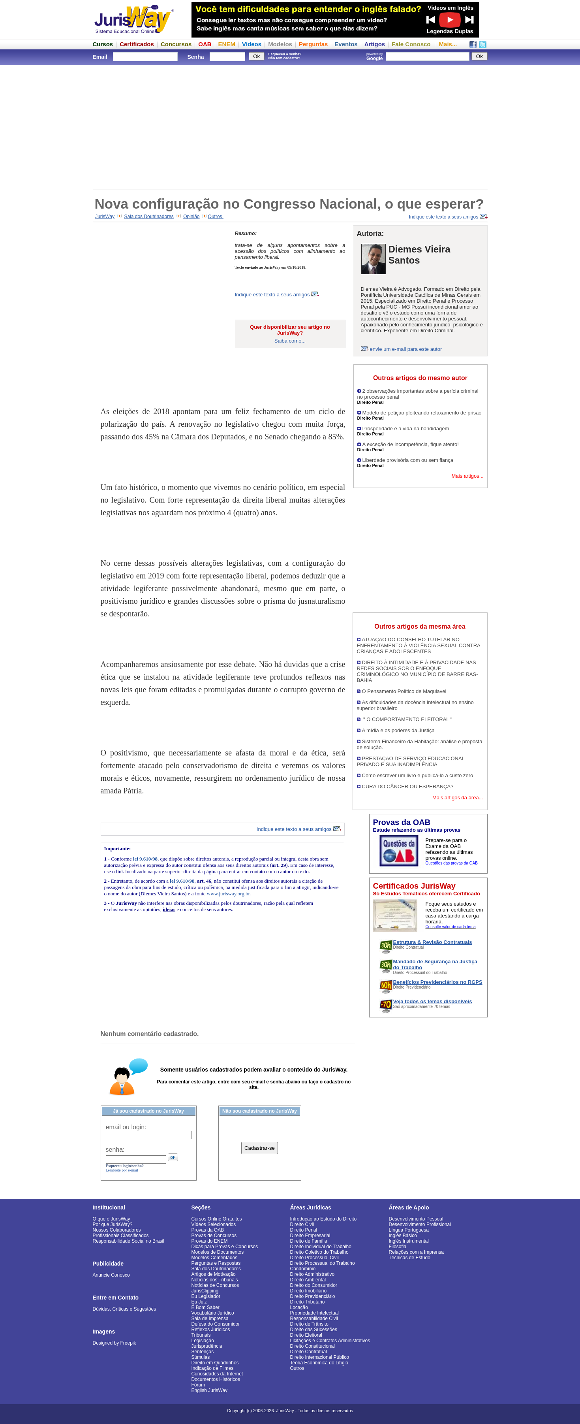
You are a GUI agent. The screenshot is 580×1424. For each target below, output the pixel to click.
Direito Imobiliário (308, 1291)
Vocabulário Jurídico (212, 1313)
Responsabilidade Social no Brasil (128, 1241)
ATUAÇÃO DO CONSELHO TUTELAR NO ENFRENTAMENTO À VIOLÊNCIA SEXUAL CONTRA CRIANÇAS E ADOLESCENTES (419, 645)
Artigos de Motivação (213, 1274)
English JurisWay (209, 1390)
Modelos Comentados (214, 1257)
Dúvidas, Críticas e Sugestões (124, 1309)
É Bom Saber (205, 1307)
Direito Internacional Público (319, 1357)
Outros (215, 216)
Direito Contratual (308, 1351)
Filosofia (398, 1246)
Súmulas (200, 1357)
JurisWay (104, 216)
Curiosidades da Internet (217, 1374)
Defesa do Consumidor (215, 1324)
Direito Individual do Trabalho (320, 1246)
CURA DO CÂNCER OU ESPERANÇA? (408, 786)
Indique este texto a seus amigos (448, 217)
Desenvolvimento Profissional (420, 1224)
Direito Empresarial (310, 1235)
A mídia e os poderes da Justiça (398, 730)
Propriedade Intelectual (314, 1313)
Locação (299, 1307)
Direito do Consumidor (313, 1285)
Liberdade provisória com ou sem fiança (408, 460)
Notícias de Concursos (215, 1285)
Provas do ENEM (209, 1241)
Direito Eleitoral (306, 1335)
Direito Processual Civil (314, 1257)
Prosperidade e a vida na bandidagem (405, 428)
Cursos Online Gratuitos (216, 1219)
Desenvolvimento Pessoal (416, 1219)
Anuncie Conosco (111, 1275)
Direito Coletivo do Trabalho (319, 1252)
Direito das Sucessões (313, 1329)
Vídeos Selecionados (213, 1224)
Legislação (202, 1340)
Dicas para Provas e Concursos (224, 1246)
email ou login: (126, 1127)
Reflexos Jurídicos (210, 1329)
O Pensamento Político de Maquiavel (404, 691)
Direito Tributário (307, 1302)
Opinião (191, 216)
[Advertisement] (290, 126)
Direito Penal (303, 1230)
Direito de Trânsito (309, 1324)
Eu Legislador (205, 1296)
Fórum (198, 1385)
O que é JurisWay (111, 1219)
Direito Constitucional (312, 1346)
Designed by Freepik (114, 1343)
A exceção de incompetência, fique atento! (410, 444)
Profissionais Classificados (121, 1235)
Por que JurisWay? (113, 1224)
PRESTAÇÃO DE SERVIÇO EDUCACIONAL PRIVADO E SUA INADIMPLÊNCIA (411, 761)
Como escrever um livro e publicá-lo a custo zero (417, 775)
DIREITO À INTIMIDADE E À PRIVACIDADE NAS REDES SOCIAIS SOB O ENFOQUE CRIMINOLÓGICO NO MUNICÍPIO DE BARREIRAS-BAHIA (417, 671)
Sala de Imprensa (210, 1318)
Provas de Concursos (214, 1235)
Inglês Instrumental (409, 1241)
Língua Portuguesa (409, 1230)
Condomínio (303, 1268)
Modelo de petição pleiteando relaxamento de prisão (422, 413)
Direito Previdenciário (312, 1296)
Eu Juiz (199, 1302)
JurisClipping (205, 1291)
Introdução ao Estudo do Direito (323, 1219)
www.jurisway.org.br (228, 894)
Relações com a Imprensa (416, 1252)
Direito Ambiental (308, 1280)
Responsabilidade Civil (314, 1318)
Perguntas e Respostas (216, 1263)
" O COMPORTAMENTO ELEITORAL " (407, 719)
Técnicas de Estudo (409, 1257)
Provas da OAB (207, 1230)
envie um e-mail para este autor (406, 349)
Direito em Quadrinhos (215, 1363)
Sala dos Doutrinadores (148, 216)
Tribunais (201, 1335)
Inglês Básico (403, 1235)
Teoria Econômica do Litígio (319, 1363)
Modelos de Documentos (217, 1252)
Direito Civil (302, 1224)
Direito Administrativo (312, 1274)
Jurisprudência (206, 1346)
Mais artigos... (468, 476)
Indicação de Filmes (212, 1368)
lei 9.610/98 (145, 859)
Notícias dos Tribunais (214, 1280)
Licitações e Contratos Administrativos (330, 1340)
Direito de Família (308, 1241)
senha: (115, 1149)
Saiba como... (290, 341)
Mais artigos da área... (457, 798)
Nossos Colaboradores (117, 1230)
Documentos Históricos (215, 1379)
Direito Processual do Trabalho (322, 1263)
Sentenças (202, 1351)
